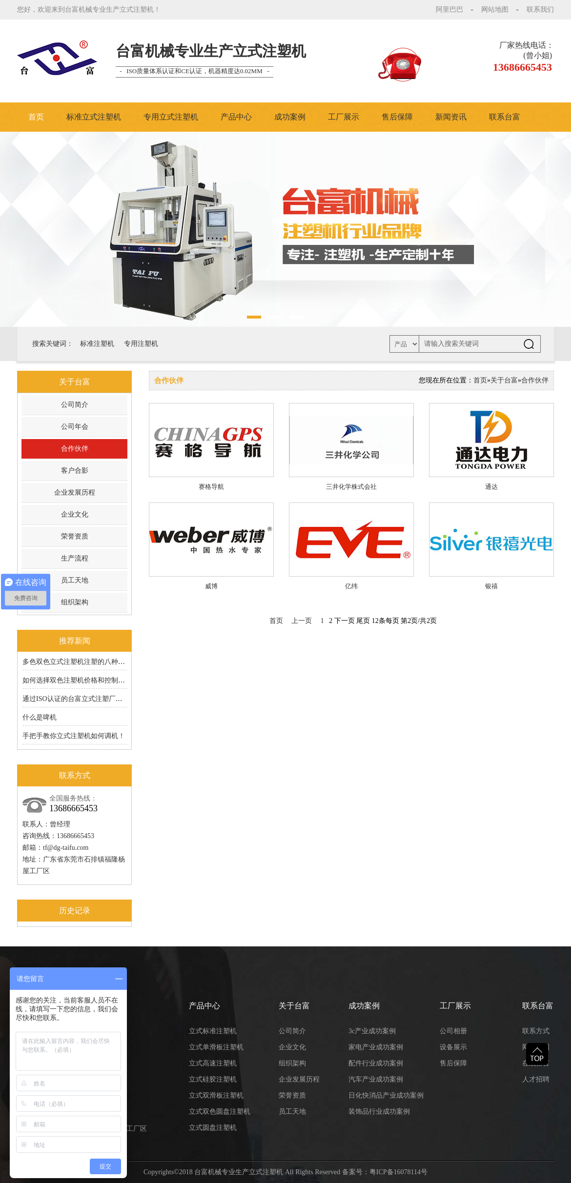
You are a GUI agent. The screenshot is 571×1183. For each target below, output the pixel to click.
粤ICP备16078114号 (398, 1172)
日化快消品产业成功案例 (386, 1095)
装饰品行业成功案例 (379, 1111)
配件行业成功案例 (375, 1063)
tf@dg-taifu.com (65, 847)
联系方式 (536, 1031)
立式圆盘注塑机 (213, 1127)
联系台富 (504, 117)
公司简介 (74, 404)
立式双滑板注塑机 (216, 1095)
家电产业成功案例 (375, 1047)
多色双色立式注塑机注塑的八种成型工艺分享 (90, 661)
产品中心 (236, 117)
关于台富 (504, 380)
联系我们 (540, 9)
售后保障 (397, 117)
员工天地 (74, 580)
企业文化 (74, 514)
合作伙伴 (74, 448)
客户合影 (74, 470)
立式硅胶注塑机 (213, 1079)
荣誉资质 (74, 536)
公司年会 (74, 426)
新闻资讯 (451, 117)
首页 (36, 117)
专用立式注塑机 (170, 117)
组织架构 (74, 602)
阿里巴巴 (449, 9)
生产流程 (74, 558)
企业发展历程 (74, 492)
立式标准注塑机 (213, 1031)
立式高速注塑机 (213, 1063)
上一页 (301, 620)
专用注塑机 (141, 343)
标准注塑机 (97, 343)
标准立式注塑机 (93, 117)
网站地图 (495, 9)
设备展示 (453, 1047)
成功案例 (290, 117)
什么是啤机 (39, 717)
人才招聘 (536, 1079)
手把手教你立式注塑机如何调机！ (73, 736)
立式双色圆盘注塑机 (219, 1111)
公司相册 (453, 1031)
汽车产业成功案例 (375, 1079)
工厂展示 (343, 117)
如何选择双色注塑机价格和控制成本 (77, 680)
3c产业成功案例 (372, 1031)
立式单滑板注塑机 (216, 1047)
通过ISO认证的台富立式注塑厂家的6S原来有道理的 (99, 698)
